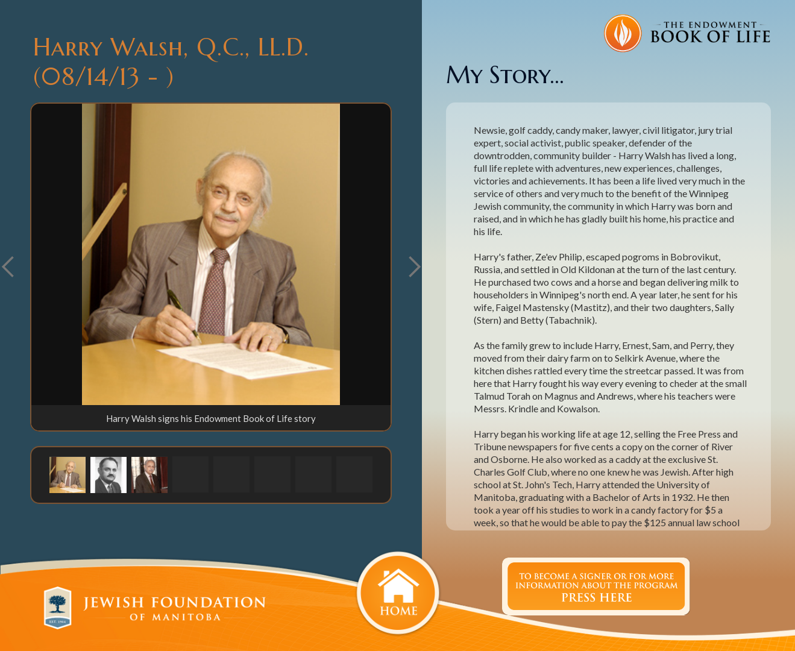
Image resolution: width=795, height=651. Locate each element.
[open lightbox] (211, 254)
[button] (414, 267)
